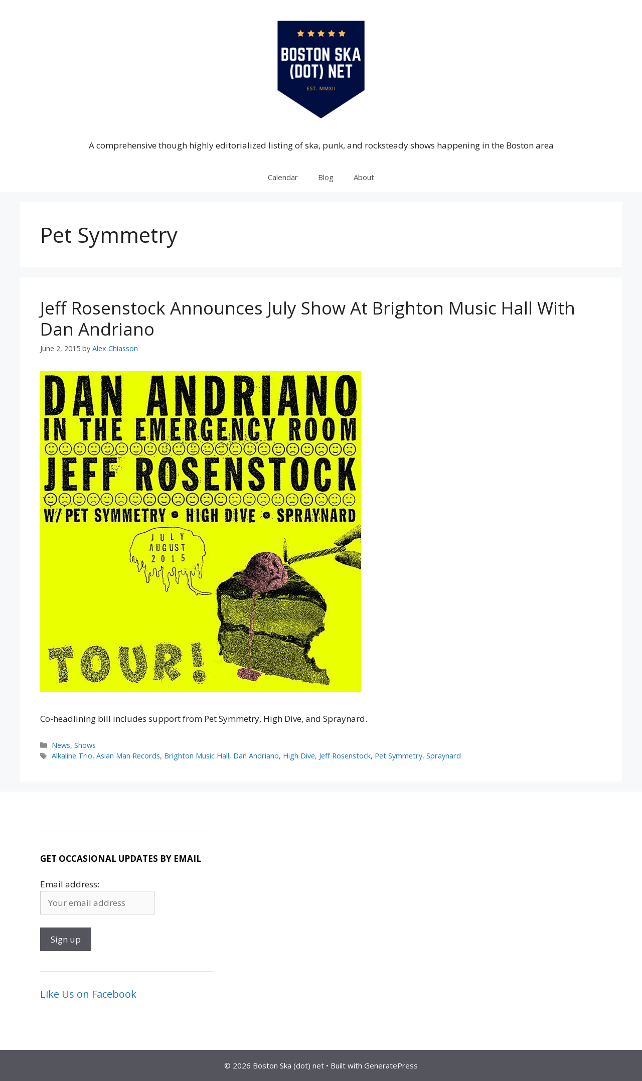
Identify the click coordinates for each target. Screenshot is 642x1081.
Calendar (283, 177)
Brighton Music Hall (196, 755)
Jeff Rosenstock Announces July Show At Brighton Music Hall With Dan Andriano (307, 318)
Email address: (69, 884)
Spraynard (443, 755)
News (61, 745)
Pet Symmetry (398, 755)
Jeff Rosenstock (345, 755)
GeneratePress (391, 1065)
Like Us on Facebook (88, 994)
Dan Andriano (256, 755)
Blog (326, 177)
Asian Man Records (128, 755)
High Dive (299, 755)
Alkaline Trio (72, 755)
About (364, 177)
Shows (85, 745)
